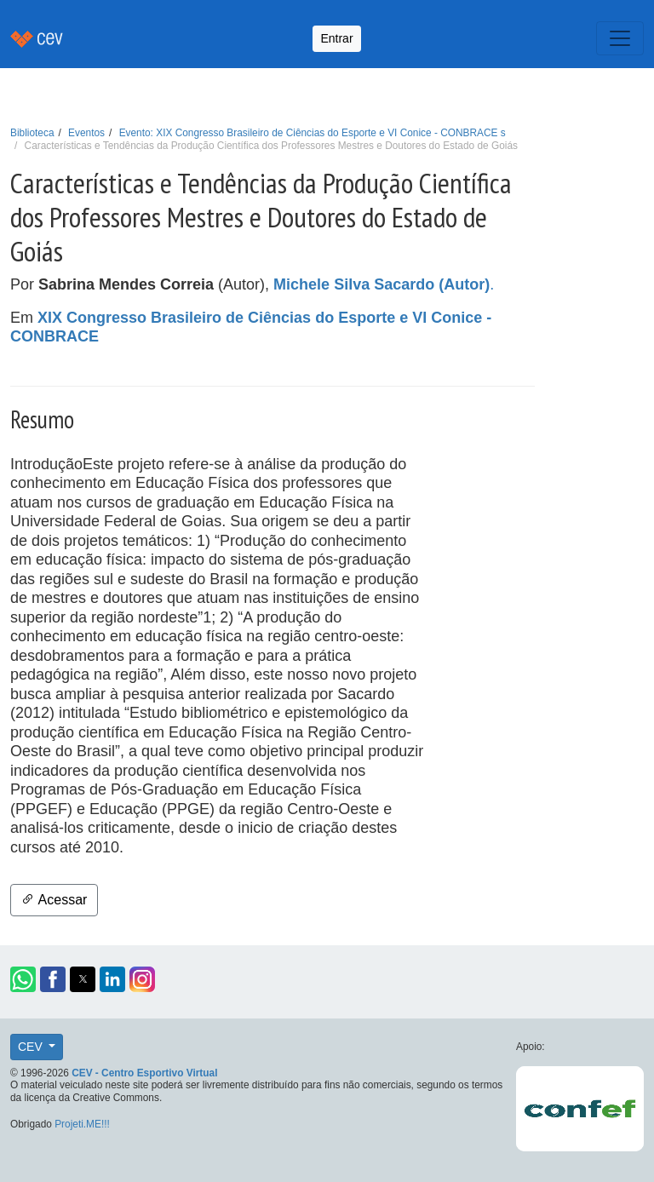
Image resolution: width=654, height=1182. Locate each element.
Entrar (336, 38)
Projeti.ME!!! (82, 1124)
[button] (23, 979)
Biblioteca (32, 133)
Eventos (86, 133)
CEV (32, 1046)
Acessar (54, 899)
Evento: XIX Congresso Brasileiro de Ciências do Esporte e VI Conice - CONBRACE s (312, 133)
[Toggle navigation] (620, 38)
